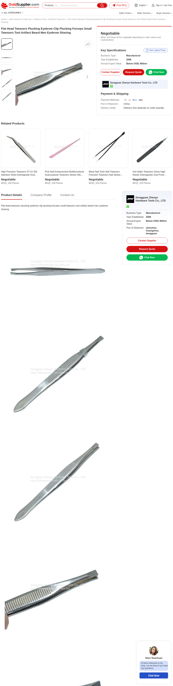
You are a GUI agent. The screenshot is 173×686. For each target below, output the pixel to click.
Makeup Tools (40, 19)
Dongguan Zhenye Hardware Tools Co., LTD (133, 82)
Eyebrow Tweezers (56, 19)
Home (3, 19)
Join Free (168, 5)
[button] (87, 76)
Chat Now (153, 675)
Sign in (159, 5)
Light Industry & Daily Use (20, 19)
